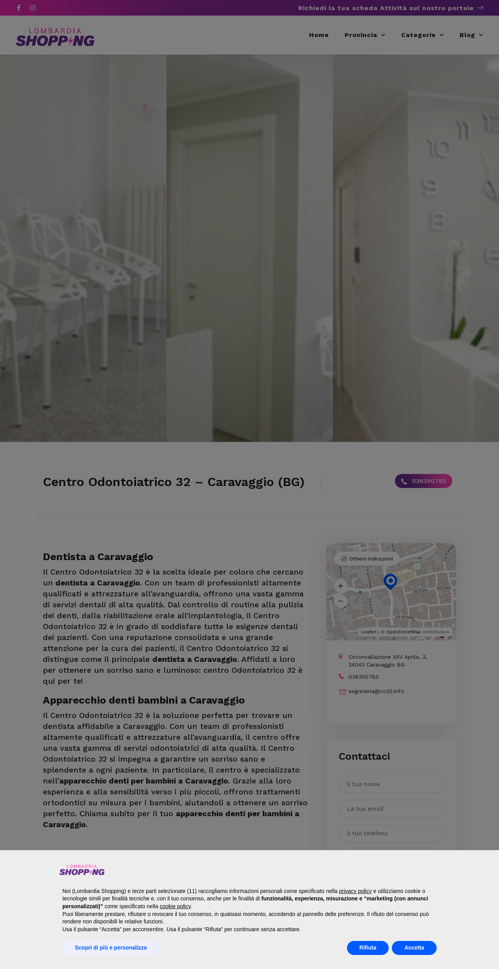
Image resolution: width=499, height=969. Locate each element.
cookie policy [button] (175, 906)
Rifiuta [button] (368, 947)
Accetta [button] (414, 947)
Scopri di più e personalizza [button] (111, 947)
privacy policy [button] (355, 891)
